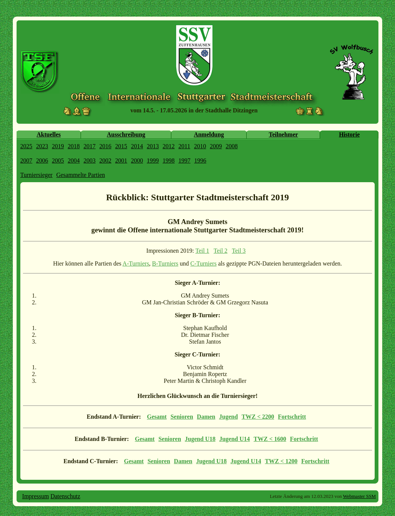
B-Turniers (165, 263)
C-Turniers (204, 263)
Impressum (35, 496)
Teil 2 (220, 250)
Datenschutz (65, 496)
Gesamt (156, 416)
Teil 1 (202, 250)
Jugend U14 (234, 439)
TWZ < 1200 (281, 461)
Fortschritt (292, 416)
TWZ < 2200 (258, 416)
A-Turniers (135, 263)
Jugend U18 (200, 439)
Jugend (228, 416)
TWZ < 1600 (270, 439)
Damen (206, 416)
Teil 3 (239, 250)
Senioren (182, 416)
